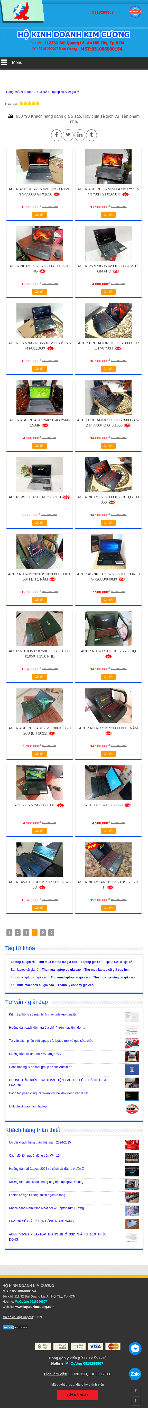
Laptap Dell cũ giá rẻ (118, 962)
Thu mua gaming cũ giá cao (114, 977)
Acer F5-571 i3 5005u (108, 805)
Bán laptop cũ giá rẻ (24, 969)
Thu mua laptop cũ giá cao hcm (107, 969)
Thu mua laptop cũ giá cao (29, 977)
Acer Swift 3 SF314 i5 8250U (40, 497)
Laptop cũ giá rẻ (23, 962)
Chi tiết (39, 215)
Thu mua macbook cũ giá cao (32, 985)
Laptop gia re (90, 962)
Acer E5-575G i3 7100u (39, 805)
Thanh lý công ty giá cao (76, 985)
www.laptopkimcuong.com (34, 1307)
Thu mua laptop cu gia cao (57, 962)
